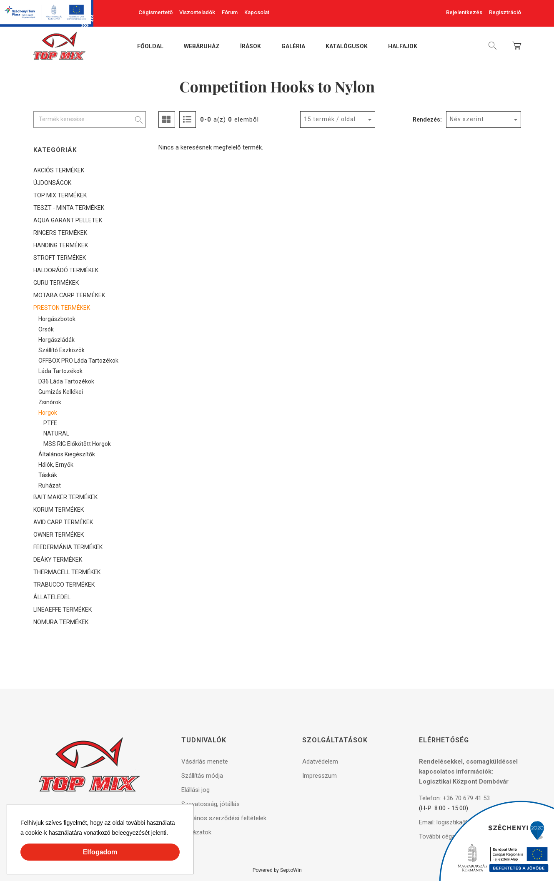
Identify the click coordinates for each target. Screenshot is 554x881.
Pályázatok (196, 832)
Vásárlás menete (204, 761)
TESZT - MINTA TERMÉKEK (68, 207)
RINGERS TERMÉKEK (60, 232)
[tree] (89, 396)
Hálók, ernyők (55, 464)
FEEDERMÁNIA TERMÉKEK (68, 547)
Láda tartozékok (60, 371)
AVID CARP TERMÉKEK (63, 522)
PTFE (50, 423)
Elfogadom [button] (100, 852)
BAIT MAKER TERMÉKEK (65, 497)
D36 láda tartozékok (66, 381)
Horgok (47, 412)
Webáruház (202, 47)
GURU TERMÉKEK (56, 282)
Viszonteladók (197, 12)
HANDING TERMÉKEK (60, 245)
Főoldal (150, 47)
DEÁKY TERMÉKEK (57, 559)
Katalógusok (347, 47)
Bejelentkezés (464, 12)
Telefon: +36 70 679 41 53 (454, 798)
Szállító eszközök (61, 350)
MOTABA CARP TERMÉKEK (69, 295)
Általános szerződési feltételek (223, 818)
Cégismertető (155, 12)
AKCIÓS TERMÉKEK (58, 170)
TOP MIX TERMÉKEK (60, 195)
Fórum (230, 12)
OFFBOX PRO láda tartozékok (78, 360)
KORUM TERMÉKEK (58, 509)
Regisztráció (505, 12)
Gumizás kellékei (60, 391)
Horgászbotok (56, 319)
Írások (250, 47)
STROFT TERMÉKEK (59, 257)
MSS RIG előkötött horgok (77, 443)
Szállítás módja (202, 775)
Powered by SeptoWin (277, 870)
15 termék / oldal (330, 119)
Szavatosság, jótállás (210, 804)
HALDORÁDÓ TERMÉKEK (65, 270)
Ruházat (49, 485)
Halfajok (402, 47)
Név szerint (467, 119)
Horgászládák (56, 339)
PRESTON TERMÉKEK (61, 307)
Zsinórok (49, 402)
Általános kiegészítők (66, 454)
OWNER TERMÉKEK (58, 534)
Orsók (46, 329)
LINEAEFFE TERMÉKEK (62, 609)
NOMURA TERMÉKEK (60, 622)
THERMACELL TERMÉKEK (66, 572)
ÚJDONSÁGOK (52, 182)
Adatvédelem (320, 761)
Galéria (293, 47)
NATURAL (56, 433)
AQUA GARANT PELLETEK (67, 220)
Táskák (47, 475)
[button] (171, 834)
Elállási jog (195, 790)
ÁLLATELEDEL (51, 597)
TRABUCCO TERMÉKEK (64, 584)
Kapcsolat (256, 12)
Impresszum (319, 775)
